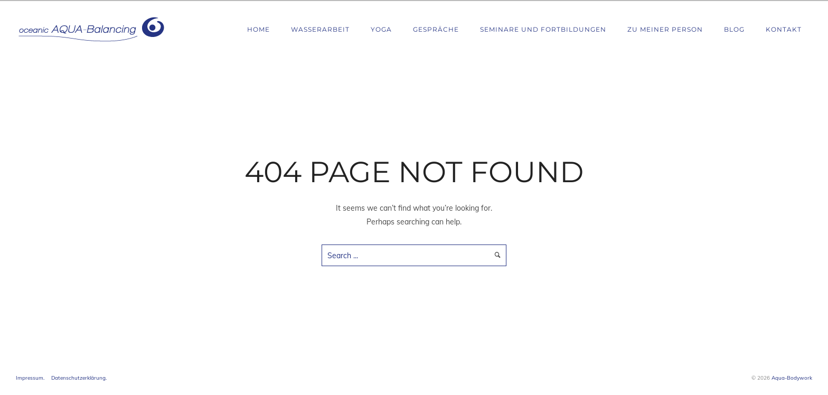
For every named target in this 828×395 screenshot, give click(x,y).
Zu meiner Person (665, 29)
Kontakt (784, 29)
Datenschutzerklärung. (79, 377)
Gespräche (436, 29)
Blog (734, 29)
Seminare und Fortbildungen (543, 29)
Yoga (381, 29)
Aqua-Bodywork (791, 377)
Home (258, 29)
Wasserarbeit (320, 29)
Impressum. (30, 377)
